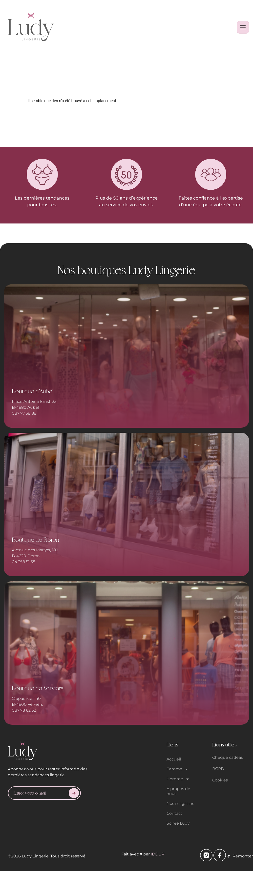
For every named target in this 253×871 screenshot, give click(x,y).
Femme (178, 769)
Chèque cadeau (228, 757)
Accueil (174, 759)
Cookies (220, 780)
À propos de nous (178, 791)
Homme (178, 779)
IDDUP (157, 854)
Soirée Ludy (178, 823)
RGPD (218, 768)
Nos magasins (180, 803)
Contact (174, 813)
